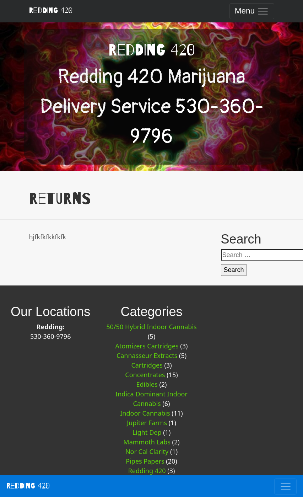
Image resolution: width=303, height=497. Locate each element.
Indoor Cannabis (145, 413)
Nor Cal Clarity (146, 451)
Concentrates (145, 374)
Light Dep (147, 432)
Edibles (146, 384)
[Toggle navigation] (251, 11)
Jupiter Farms (147, 422)
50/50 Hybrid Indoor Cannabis (151, 326)
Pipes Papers (145, 461)
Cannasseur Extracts (147, 355)
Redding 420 (50, 10)
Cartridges (146, 365)
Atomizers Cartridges (147, 346)
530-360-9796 (50, 336)
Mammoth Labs (147, 442)
